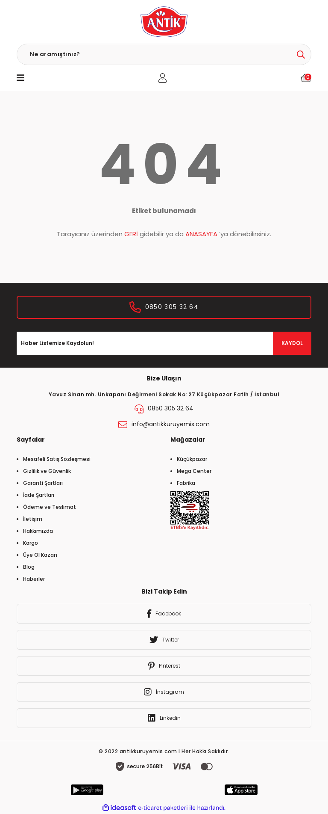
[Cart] (306, 78)
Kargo (30, 543)
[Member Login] (162, 78)
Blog (29, 566)
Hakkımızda (38, 531)
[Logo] (164, 21)
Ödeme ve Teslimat (49, 507)
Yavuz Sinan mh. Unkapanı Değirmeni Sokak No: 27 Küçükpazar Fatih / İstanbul (164, 394)
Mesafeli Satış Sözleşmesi (57, 459)
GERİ (131, 233)
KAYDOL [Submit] (292, 343)
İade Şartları (38, 495)
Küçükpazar (192, 459)
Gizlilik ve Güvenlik (47, 471)
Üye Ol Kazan (40, 555)
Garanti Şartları (43, 483)
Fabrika (186, 483)
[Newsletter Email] (164, 343)
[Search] (164, 54)
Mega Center (194, 471)
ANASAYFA (201, 233)
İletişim (32, 519)
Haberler (34, 578)
